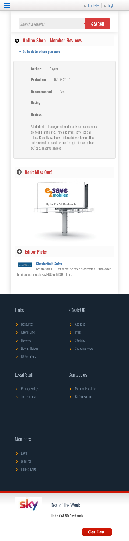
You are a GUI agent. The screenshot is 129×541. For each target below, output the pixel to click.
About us (77, 324)
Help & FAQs (25, 469)
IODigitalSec (25, 356)
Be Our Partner (80, 396)
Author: (36, 68)
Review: (36, 114)
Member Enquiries (82, 388)
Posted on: (38, 79)
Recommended (41, 91)
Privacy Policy (26, 388)
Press (75, 332)
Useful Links (25, 332)
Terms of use (25, 396)
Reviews (23, 340)
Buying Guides (26, 348)
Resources (24, 324)
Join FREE (91, 5)
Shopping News (81, 348)
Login (108, 5)
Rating (35, 102)
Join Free (23, 461)
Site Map (77, 340)
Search (98, 24)
